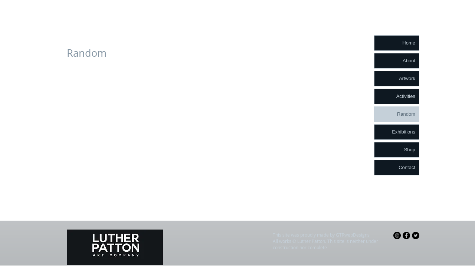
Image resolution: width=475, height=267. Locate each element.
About (409, 60)
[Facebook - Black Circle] (406, 235)
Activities (405, 96)
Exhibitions (403, 132)
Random (406, 114)
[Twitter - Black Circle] (415, 235)
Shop (409, 149)
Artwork (407, 78)
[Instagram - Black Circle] (397, 235)
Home (408, 43)
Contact (407, 167)
